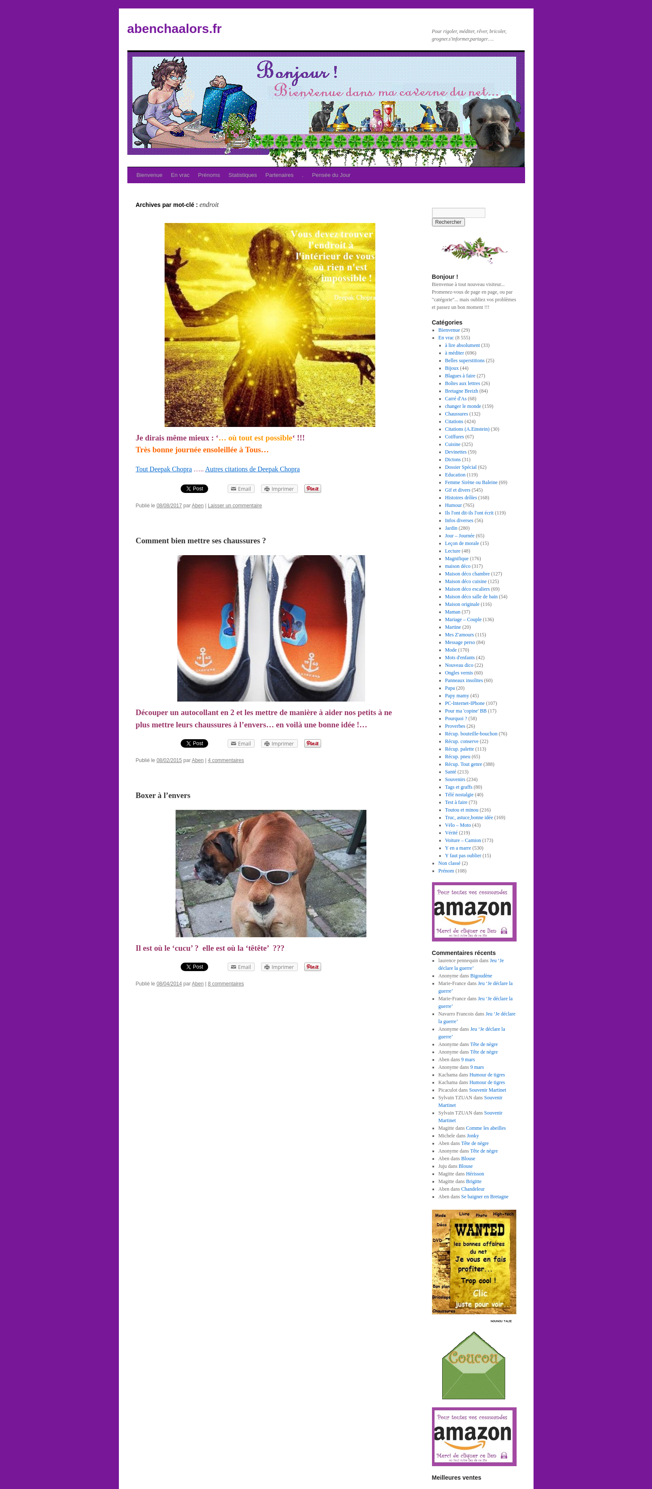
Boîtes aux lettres (462, 383)
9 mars (468, 1059)
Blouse (468, 1158)
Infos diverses (459, 520)
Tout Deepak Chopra (164, 469)
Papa (450, 688)
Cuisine (453, 444)
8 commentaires (226, 984)
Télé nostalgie (459, 795)
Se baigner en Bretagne (485, 1197)
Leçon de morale (462, 543)
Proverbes (455, 726)
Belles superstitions (465, 360)
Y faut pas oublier (463, 856)
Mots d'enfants (460, 658)
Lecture (453, 551)
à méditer (454, 353)
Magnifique (457, 558)
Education (455, 475)
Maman (453, 612)
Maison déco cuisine (466, 581)
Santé (451, 772)
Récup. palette (459, 749)
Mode (451, 650)
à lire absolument (462, 345)
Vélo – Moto (458, 825)
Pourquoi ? (456, 718)
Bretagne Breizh (461, 391)
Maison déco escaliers (467, 589)
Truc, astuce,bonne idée (469, 817)
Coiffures (454, 437)
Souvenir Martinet (487, 1090)
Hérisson (475, 1174)
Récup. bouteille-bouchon (471, 734)
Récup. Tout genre (463, 764)
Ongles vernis (459, 673)
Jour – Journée (460, 536)
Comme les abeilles (486, 1128)
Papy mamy (457, 696)
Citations (454, 421)
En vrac (180, 175)
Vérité (451, 833)
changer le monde (463, 406)
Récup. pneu (457, 757)
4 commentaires (226, 760)
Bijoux (452, 368)
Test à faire (456, 802)
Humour (453, 505)
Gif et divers (457, 490)
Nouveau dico (459, 665)
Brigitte (473, 1181)
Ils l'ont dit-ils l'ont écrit (469, 513)
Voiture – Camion (463, 840)
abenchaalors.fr (174, 29)
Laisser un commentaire (235, 506)
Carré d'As (456, 399)
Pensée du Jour (331, 175)
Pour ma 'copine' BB (466, 711)
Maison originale (462, 604)
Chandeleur (472, 1189)
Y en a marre (458, 848)
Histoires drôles (461, 498)
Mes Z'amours (459, 635)
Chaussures (456, 414)
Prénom (446, 871)
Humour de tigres (487, 1075)
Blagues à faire (460, 376)
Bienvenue (149, 175)
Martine (453, 627)
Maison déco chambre (467, 574)
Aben (198, 506)
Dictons (453, 459)
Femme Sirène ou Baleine (471, 482)
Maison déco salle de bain (471, 597)
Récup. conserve (462, 741)
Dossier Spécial (461, 467)
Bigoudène (481, 976)
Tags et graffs (459, 787)
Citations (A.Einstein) (467, 429)
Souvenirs (455, 779)
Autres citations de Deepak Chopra (252, 469)
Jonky (473, 1136)
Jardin (451, 528)
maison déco (457, 566)
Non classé (449, 863)
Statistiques (242, 175)
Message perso (460, 642)
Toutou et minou (462, 810)
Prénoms (209, 175)
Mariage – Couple (463, 619)
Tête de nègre (484, 1044)
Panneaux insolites (464, 680)
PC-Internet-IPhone (465, 703)
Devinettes (456, 452)
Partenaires (279, 175)
